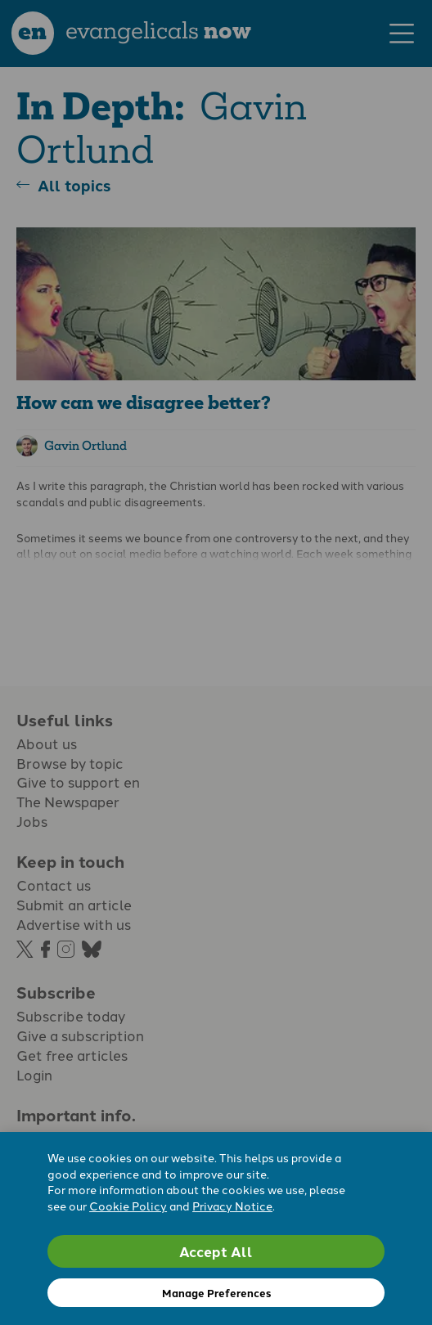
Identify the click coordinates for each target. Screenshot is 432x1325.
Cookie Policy (128, 1205)
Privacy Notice (232, 1205)
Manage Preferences (216, 1292)
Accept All (216, 1251)
